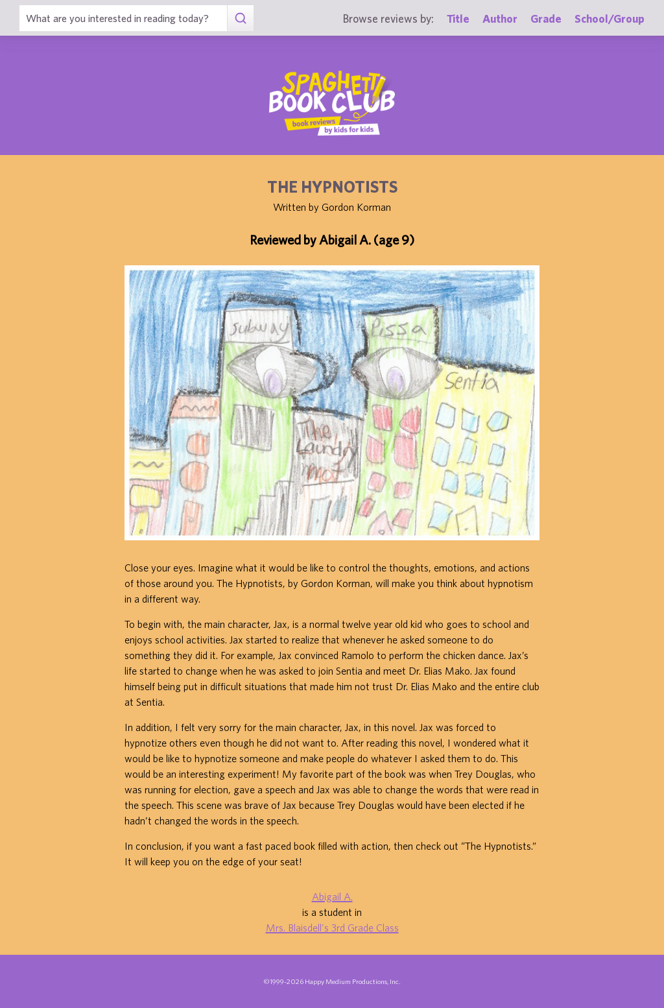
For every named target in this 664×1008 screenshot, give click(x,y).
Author (499, 18)
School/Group (610, 18)
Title (458, 18)
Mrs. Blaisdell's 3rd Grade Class (332, 927)
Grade (546, 18)
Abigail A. (332, 896)
